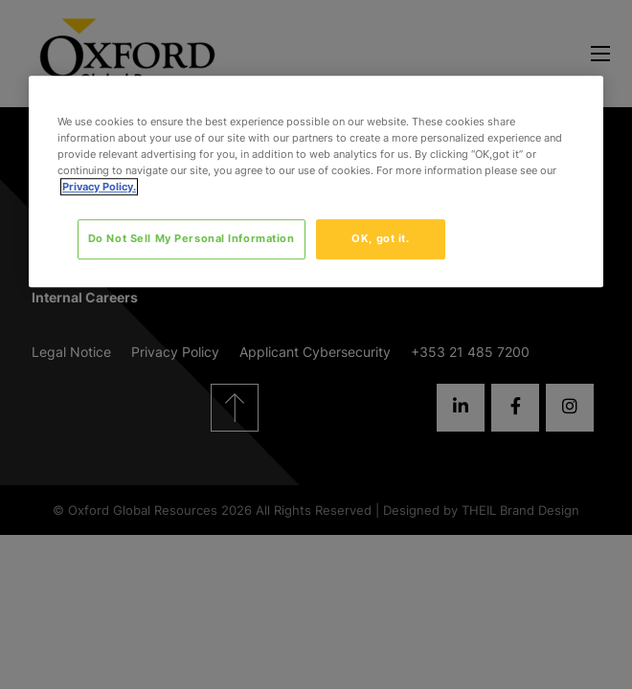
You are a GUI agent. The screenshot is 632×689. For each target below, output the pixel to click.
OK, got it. (380, 239)
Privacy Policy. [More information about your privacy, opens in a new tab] (99, 186)
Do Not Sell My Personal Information (191, 239)
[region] (316, 181)
